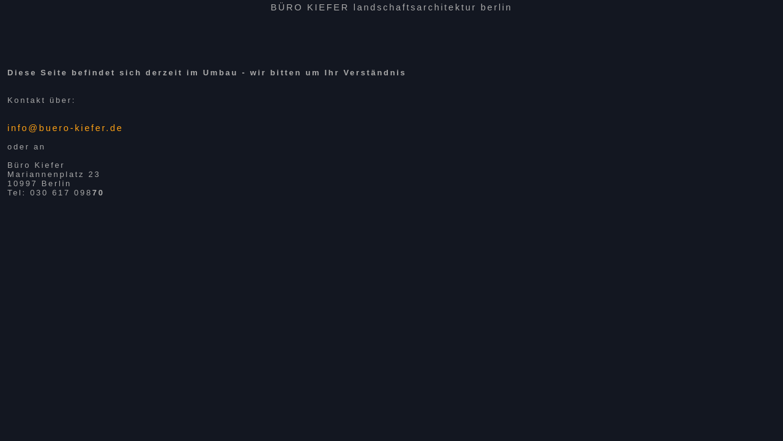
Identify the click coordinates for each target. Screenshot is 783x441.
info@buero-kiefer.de (65, 128)
